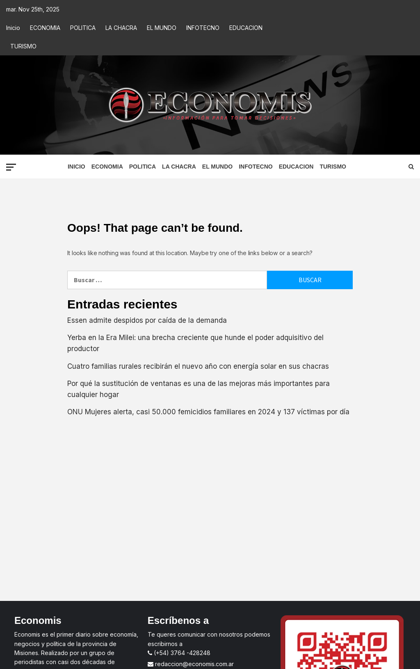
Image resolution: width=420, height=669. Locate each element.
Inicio (13, 27)
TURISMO (23, 46)
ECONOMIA (45, 27)
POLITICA (83, 27)
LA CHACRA (121, 27)
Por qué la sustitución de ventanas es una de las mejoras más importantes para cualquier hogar (198, 389)
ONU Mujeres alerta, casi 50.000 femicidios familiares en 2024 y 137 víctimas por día (208, 412)
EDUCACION (245, 27)
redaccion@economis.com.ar (191, 663)
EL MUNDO (161, 27)
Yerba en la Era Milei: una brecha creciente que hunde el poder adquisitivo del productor (195, 343)
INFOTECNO (202, 27)
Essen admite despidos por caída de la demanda (147, 320)
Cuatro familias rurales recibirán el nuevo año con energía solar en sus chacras (198, 366)
